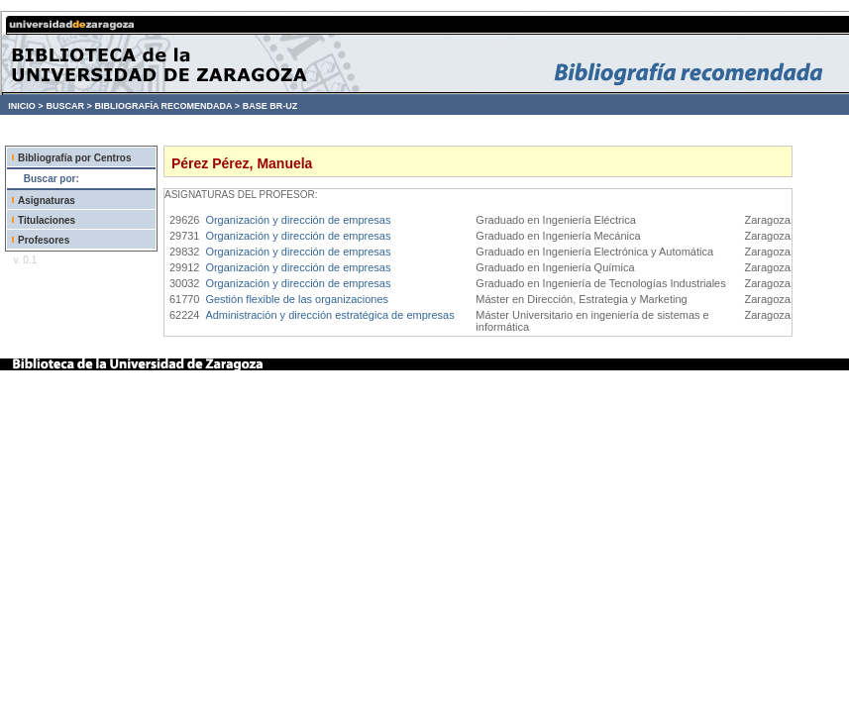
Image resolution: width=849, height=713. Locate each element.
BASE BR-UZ (270, 106)
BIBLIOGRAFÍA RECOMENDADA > (167, 106)
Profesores (43, 240)
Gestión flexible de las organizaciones (296, 299)
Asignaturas (46, 200)
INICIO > (25, 106)
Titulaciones (46, 220)
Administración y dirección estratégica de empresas (329, 315)
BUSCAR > (68, 106)
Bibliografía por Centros (74, 158)
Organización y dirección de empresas (297, 220)
